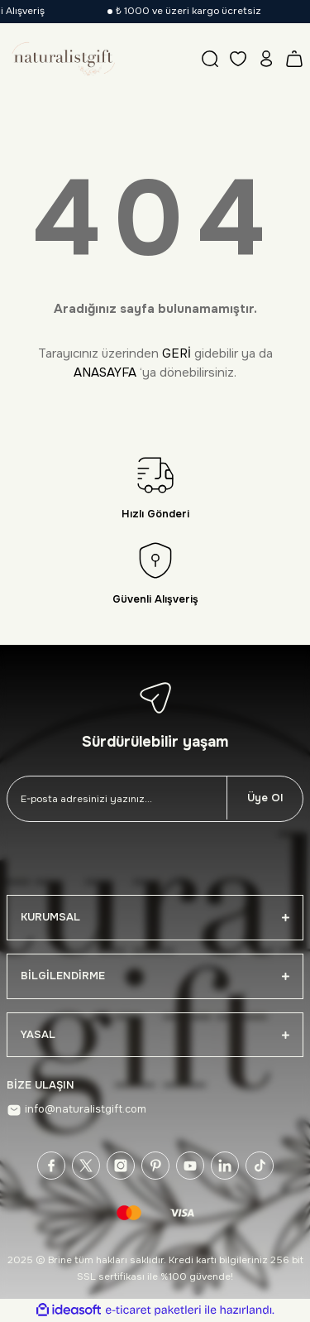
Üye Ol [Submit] (265, 798)
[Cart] (294, 59)
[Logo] (62, 58)
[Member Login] (266, 59)
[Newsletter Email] (117, 798)
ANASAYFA (105, 372)
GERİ (176, 353)
